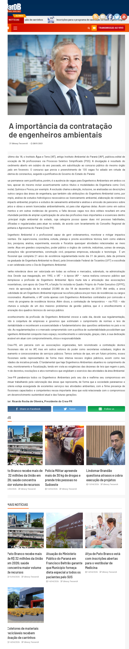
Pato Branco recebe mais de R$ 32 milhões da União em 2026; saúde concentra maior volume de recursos (25, 563)
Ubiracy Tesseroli (20, 143)
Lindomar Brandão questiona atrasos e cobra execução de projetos (104, 475)
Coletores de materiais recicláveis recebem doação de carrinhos (22, 633)
